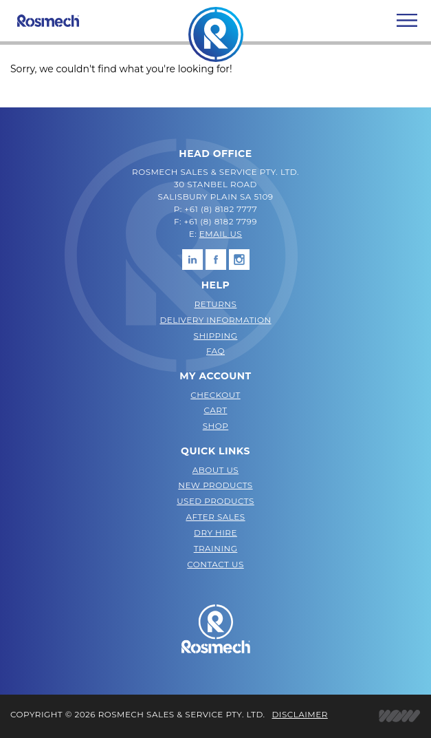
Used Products (215, 501)
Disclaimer (300, 714)
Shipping (216, 335)
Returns (216, 304)
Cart (215, 410)
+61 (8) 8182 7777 (220, 209)
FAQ (215, 351)
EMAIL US (220, 234)
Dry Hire (215, 532)
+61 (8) (199, 221)
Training (216, 548)
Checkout (215, 395)
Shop (216, 426)
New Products (215, 485)
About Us (215, 470)
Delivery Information (215, 320)
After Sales (215, 517)
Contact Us (215, 564)
